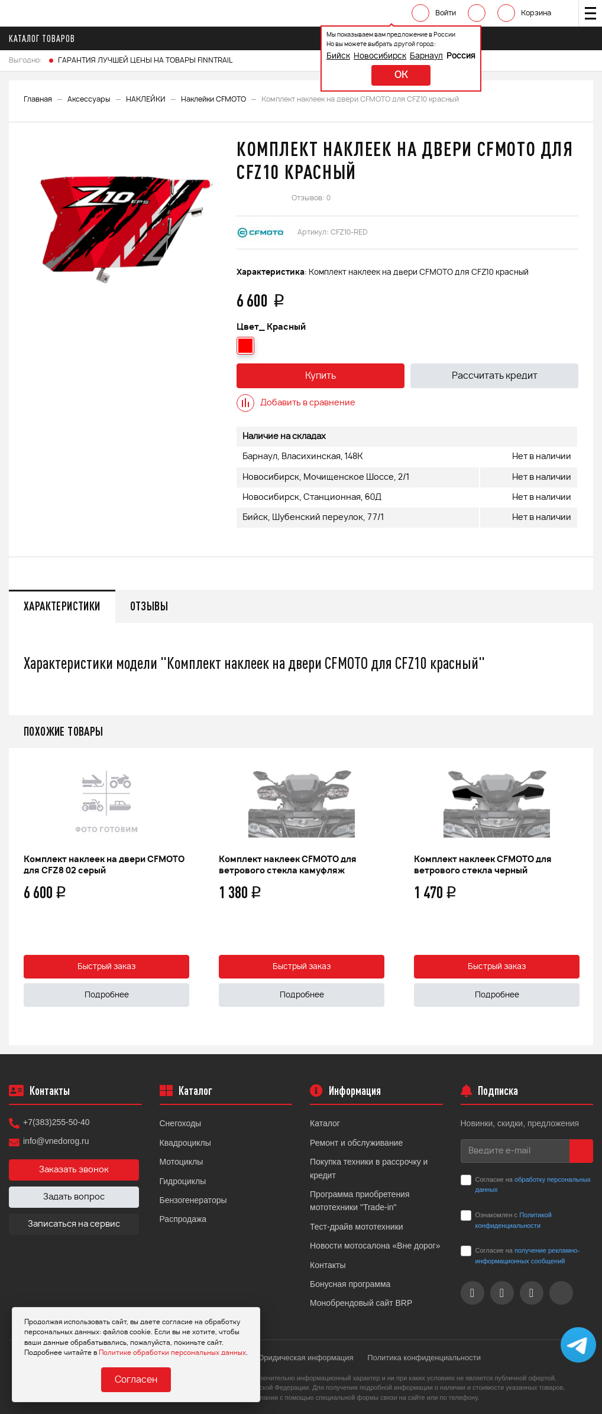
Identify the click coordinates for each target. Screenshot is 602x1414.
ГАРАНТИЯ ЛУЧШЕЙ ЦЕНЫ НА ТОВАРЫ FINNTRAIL (145, 60)
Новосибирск (380, 56)
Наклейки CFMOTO (213, 99)
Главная (38, 99)
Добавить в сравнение (296, 403)
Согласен (136, 1380)
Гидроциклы (183, 1181)
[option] (121, 219)
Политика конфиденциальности (424, 1357)
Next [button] (581, 896)
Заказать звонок (74, 1170)
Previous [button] (21, 896)
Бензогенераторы (193, 1200)
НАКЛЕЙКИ (146, 99)
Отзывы (149, 606)
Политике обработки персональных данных (172, 1353)
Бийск (338, 56)
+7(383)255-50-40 (56, 1122)
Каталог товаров (45, 38)
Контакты (327, 1265)
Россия (460, 56)
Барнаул (426, 56)
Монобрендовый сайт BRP (361, 1303)
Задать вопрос (74, 1197)
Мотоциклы (181, 1161)
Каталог (325, 1123)
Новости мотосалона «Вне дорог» (375, 1245)
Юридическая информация (304, 1357)
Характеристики (62, 606)
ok (400, 75)
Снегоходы (181, 1123)
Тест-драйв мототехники (356, 1226)
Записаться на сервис (74, 1224)
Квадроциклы (185, 1143)
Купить (320, 376)
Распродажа (183, 1219)
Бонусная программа (350, 1284)
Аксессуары (89, 99)
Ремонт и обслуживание (356, 1143)
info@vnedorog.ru (56, 1141)
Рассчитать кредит (495, 376)
